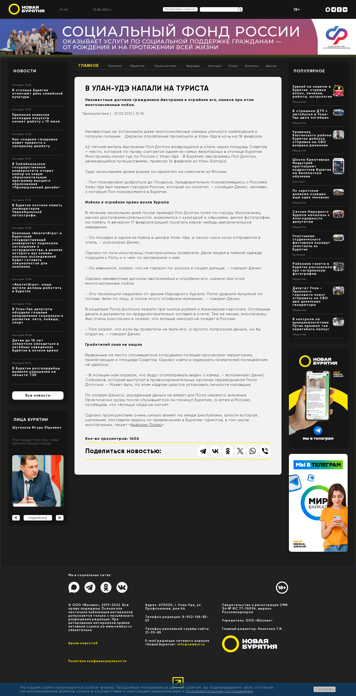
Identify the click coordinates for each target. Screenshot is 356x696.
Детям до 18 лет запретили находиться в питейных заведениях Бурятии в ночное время (35, 345)
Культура (214, 66)
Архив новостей (83, 643)
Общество (137, 66)
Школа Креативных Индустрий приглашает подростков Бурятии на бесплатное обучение (311, 168)
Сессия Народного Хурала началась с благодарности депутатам (311, 217)
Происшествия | (97, 113)
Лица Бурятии (30, 419)
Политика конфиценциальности (97, 661)
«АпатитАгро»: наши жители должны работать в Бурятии (37, 287)
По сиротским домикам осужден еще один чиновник (310, 194)
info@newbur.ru (191, 644)
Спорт (233, 66)
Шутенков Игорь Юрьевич (36, 427)
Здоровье (193, 66)
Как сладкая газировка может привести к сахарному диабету (35, 142)
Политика (115, 66)
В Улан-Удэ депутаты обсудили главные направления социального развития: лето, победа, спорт (38, 315)
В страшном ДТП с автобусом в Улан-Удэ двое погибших (310, 114)
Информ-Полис (146, 424)
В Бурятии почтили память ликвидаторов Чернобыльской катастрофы (37, 210)
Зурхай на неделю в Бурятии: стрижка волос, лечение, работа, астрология (312, 92)
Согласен (324, 689)
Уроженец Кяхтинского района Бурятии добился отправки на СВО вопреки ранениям (312, 138)
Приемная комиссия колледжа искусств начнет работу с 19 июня (36, 118)
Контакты (251, 66)
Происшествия (165, 66)
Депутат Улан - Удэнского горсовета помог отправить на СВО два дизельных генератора (310, 296)
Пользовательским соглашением (219, 691)
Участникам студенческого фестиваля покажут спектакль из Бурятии (311, 242)
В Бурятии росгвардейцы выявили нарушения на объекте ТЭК (36, 371)
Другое (271, 66)
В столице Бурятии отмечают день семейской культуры (37, 93)
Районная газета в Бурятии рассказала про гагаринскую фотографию (312, 269)
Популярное (309, 71)
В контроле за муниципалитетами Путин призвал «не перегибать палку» (310, 324)
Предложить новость (180, 9)
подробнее (37, 518)
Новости (24, 71)
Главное (89, 65)
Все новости (37, 395)
